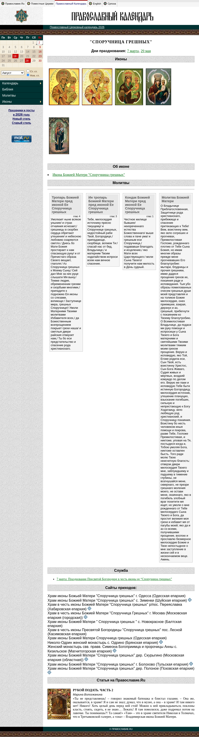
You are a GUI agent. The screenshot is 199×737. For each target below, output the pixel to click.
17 (3, 56)
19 (14, 56)
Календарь (10, 83)
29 (33, 60)
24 (3, 60)
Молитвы (9, 95)
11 (9, 51)
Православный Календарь (71, 3)
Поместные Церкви (40, 3)
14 (27, 51)
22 (33, 56)
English (95, 3)
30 (39, 60)
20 (21, 56)
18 (9, 56)
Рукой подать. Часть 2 (93, 690)
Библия (7, 89)
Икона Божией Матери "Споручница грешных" (89, 175)
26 (15, 60)
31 (3, 65)
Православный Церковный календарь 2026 (77, 27)
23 (39, 56)
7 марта (133, 51)
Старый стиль (21, 122)
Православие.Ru (12, 3)
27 (21, 60)
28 (27, 60)
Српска (109, 3)
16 (39, 51)
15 (33, 51)
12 (15, 51)
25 (9, 60)
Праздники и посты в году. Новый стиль (21, 114)
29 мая (146, 51)
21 (27, 56)
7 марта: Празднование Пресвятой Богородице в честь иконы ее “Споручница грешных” (114, 579)
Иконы (7, 101)
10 (3, 51)
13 (21, 51)
